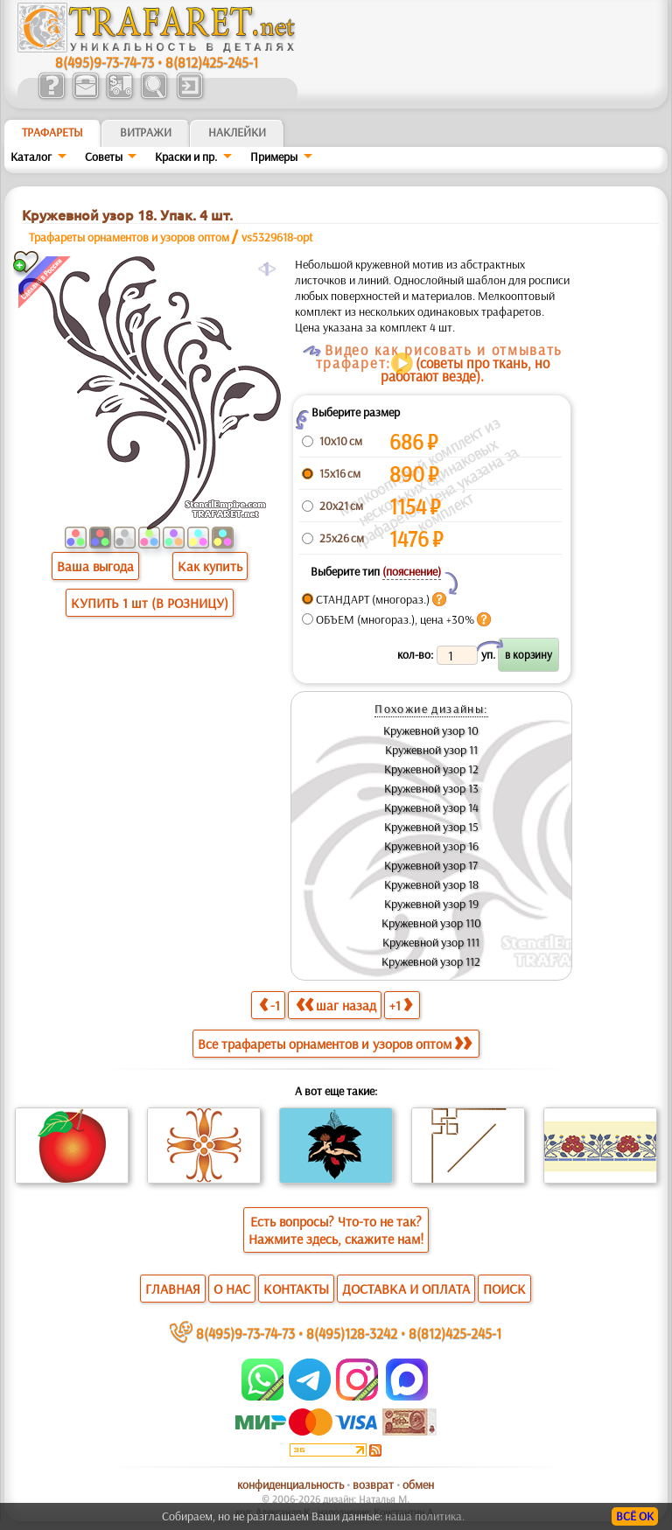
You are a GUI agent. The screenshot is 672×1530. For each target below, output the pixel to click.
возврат (373, 1484)
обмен (418, 1484)
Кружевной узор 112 (431, 961)
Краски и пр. (186, 156)
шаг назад (336, 1004)
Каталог (31, 156)
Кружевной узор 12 (431, 769)
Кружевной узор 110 (431, 923)
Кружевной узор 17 (431, 865)
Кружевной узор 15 (431, 827)
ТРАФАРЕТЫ (52, 132)
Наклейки (237, 132)
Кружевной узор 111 (431, 942)
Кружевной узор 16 (431, 846)
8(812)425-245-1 (211, 61)
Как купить (210, 566)
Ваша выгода (95, 566)
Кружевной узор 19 (431, 904)
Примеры (274, 156)
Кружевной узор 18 (431, 884)
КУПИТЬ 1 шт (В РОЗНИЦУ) (149, 602)
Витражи (146, 132)
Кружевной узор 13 (431, 788)
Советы (103, 156)
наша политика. (425, 1516)
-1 (269, 1004)
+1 (400, 1004)
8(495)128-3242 (351, 1333)
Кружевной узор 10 (431, 730)
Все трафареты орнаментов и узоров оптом (335, 1043)
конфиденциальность (290, 1484)
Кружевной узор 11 (431, 750)
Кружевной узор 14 (431, 807)
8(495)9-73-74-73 (104, 61)
